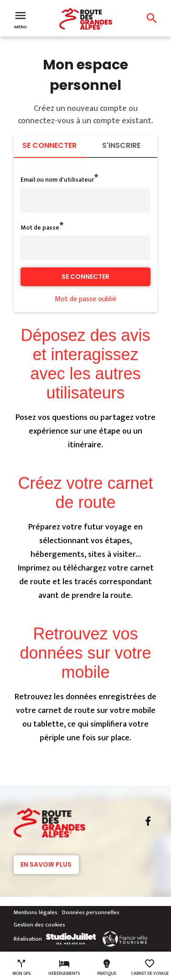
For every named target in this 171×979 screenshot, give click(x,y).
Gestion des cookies (39, 925)
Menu (20, 19)
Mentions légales (35, 912)
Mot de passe (40, 227)
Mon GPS (21, 967)
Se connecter (49, 145)
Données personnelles (90, 912)
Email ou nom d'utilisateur (57, 179)
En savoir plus (46, 864)
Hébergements (64, 967)
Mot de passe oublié (85, 299)
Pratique (106, 967)
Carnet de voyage (150, 967)
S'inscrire (121, 145)
